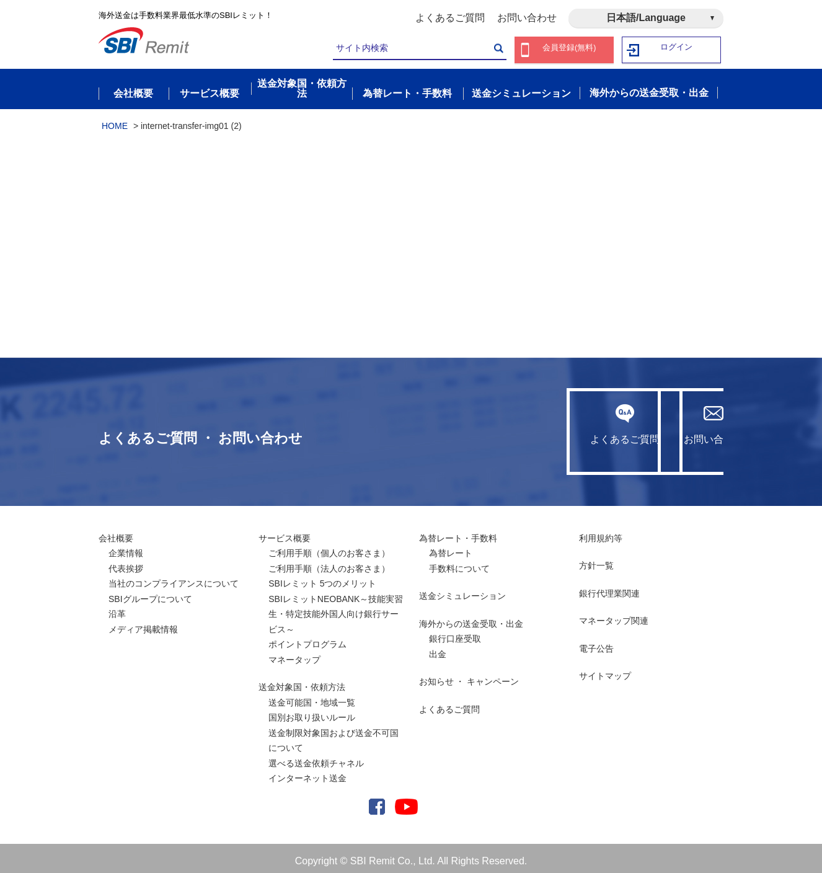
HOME (115, 120)
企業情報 (125, 547)
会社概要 (116, 532)
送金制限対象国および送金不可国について (333, 734)
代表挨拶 (125, 562)
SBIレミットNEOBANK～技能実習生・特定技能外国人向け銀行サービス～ (335, 608)
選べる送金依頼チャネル (316, 757)
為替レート (450, 547)
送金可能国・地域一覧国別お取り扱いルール (311, 704)
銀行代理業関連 (609, 587)
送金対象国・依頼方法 (302, 681)
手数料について (459, 562)
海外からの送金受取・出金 (471, 618)
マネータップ (294, 653)
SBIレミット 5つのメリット (322, 578)
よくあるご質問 (450, 17)
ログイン (677, 50)
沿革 (117, 608)
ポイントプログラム (307, 639)
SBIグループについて (150, 593)
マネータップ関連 (613, 615)
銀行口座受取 (455, 633)
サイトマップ (605, 670)
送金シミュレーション (462, 590)
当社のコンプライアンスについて (173, 578)
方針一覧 (596, 560)
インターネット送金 (307, 773)
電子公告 (596, 642)
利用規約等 (600, 532)
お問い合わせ (527, 17)
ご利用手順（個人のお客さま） (329, 547)
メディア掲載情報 (143, 623)
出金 (437, 648)
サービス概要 (285, 532)
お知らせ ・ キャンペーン (469, 676)
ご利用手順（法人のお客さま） (329, 562)
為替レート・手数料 (458, 532)
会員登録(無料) (569, 50)
